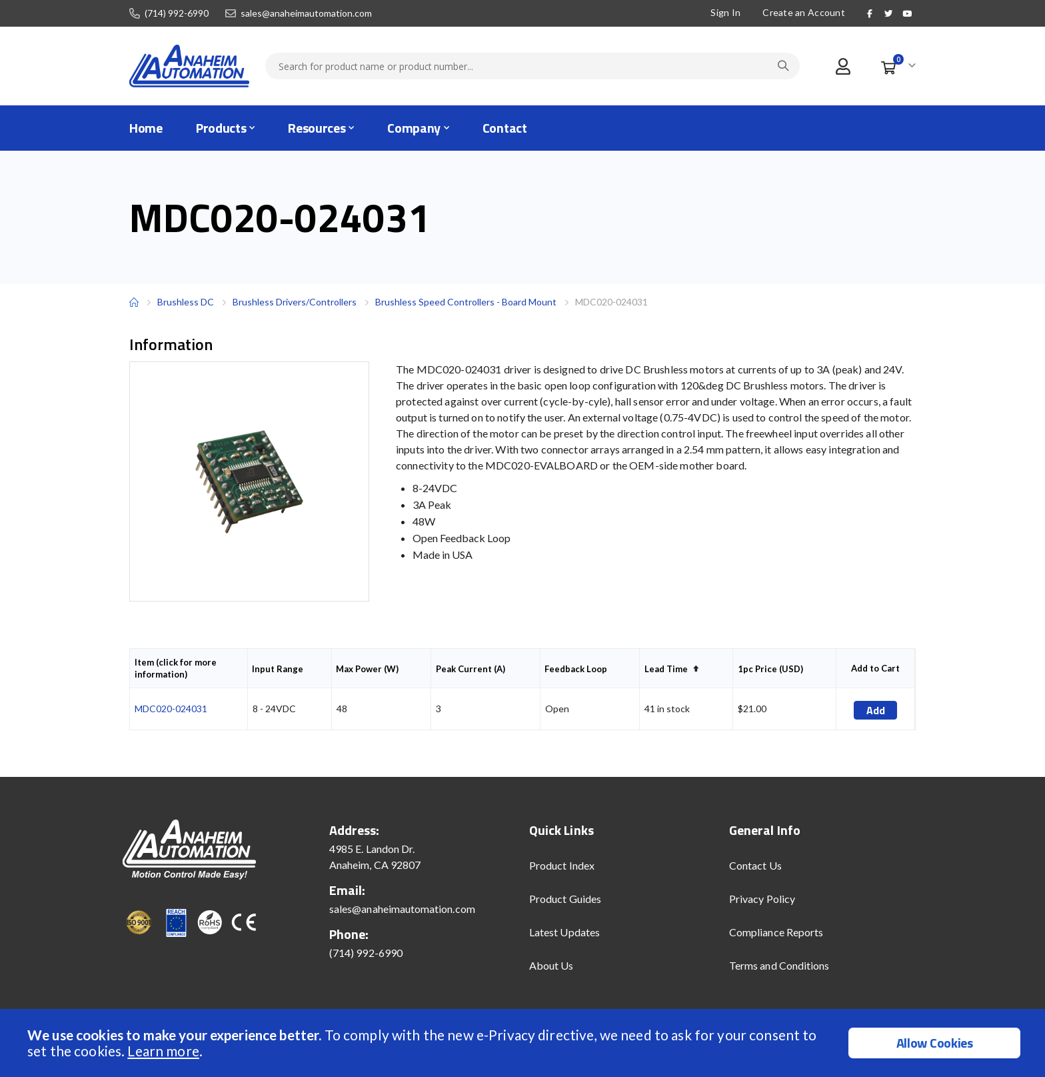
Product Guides (565, 898)
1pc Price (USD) (770, 669)
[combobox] (532, 66)
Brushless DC (185, 301)
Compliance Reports (776, 932)
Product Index (561, 865)
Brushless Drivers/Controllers (295, 302)
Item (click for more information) (176, 668)
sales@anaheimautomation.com (306, 13)
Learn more (163, 1050)
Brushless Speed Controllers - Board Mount (465, 301)
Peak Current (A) (470, 669)
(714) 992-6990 (177, 13)
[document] (524, 1043)
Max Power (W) (367, 669)
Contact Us (755, 865)
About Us (551, 965)
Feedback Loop (575, 669)
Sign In (725, 12)
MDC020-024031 (171, 708)
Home (134, 302)
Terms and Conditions (779, 965)
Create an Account (803, 12)
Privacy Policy (762, 898)
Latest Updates (564, 932)
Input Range (277, 669)
